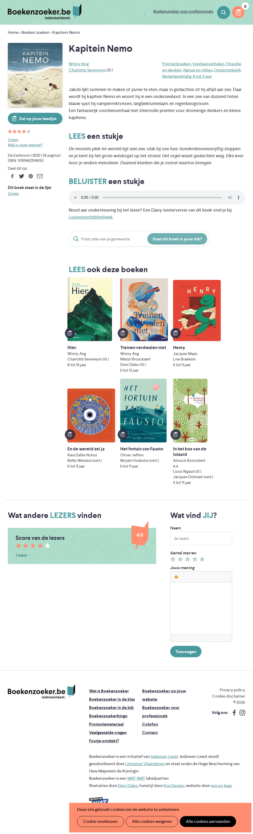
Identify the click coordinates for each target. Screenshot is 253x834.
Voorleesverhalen (208, 64)
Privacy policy (232, 695)
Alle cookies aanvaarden (205, 821)
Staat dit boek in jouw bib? (177, 239)
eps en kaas (221, 791)
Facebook (12, 176)
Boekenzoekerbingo (108, 721)
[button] (176, 582)
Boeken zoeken (223, 12)
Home (13, 32)
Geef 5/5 (202, 566)
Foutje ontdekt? (104, 746)
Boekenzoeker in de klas (112, 704)
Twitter (21, 176)
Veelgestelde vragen (108, 738)
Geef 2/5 (181, 566)
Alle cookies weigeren (150, 821)
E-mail (39, 176)
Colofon (150, 729)
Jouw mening (182, 573)
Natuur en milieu (197, 70)
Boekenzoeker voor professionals (183, 11)
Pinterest (30, 176)
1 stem (13, 139)
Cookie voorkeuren (100, 821)
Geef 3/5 (188, 566)
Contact (150, 738)
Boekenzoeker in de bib (111, 713)
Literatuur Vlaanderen (145, 769)
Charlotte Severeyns (87, 70)
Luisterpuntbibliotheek (91, 217)
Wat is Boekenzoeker (109, 696)
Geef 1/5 (173, 566)
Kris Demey (173, 791)
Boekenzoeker (44, 11)
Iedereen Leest (164, 762)
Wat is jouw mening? (25, 144)
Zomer (13, 193)
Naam (175, 533)
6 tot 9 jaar (202, 76)
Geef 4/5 (195, 566)
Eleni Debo (128, 791)
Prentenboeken (176, 64)
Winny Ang (79, 64)
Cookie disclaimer (228, 701)
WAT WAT (136, 783)
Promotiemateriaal (106, 729)
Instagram (240, 718)
